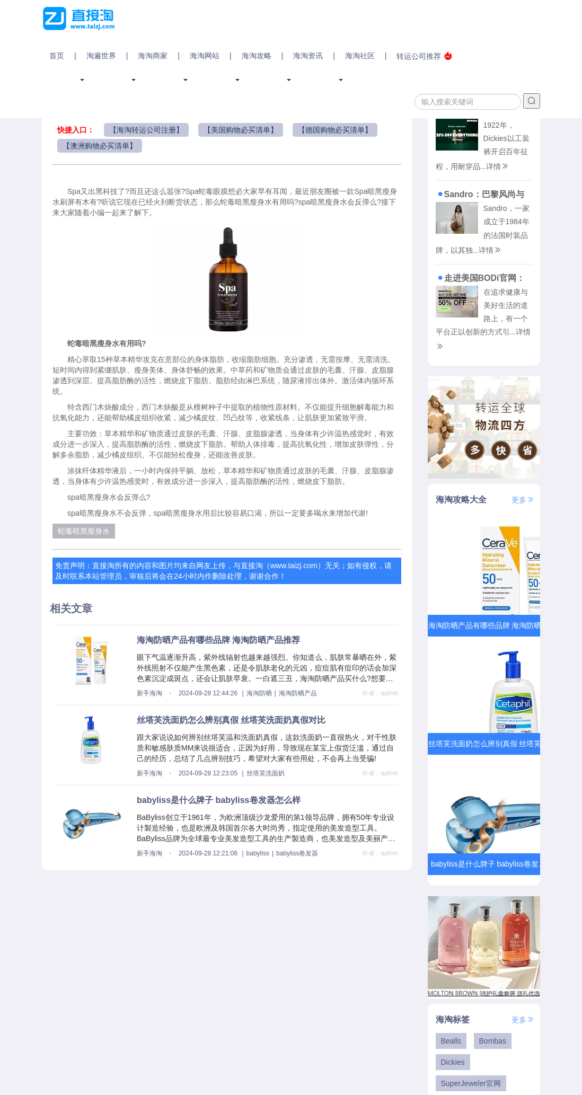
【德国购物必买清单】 (335, 130)
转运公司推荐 (424, 55)
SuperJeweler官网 (471, 1083)
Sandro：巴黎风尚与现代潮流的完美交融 (480, 194)
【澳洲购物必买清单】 (100, 146)
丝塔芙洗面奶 (265, 773)
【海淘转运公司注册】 (146, 130)
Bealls (451, 1041)
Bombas (492, 1041)
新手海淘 (149, 693)
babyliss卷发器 (297, 853)
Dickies (453, 1062)
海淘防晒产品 (298, 693)
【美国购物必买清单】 (241, 130)
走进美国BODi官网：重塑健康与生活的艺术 (480, 278)
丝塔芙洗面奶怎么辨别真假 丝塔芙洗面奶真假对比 (231, 720)
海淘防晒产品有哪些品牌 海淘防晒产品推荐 (218, 639)
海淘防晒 (259, 693)
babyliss (257, 853)
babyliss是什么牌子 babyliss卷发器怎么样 (219, 800)
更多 (523, 500)
